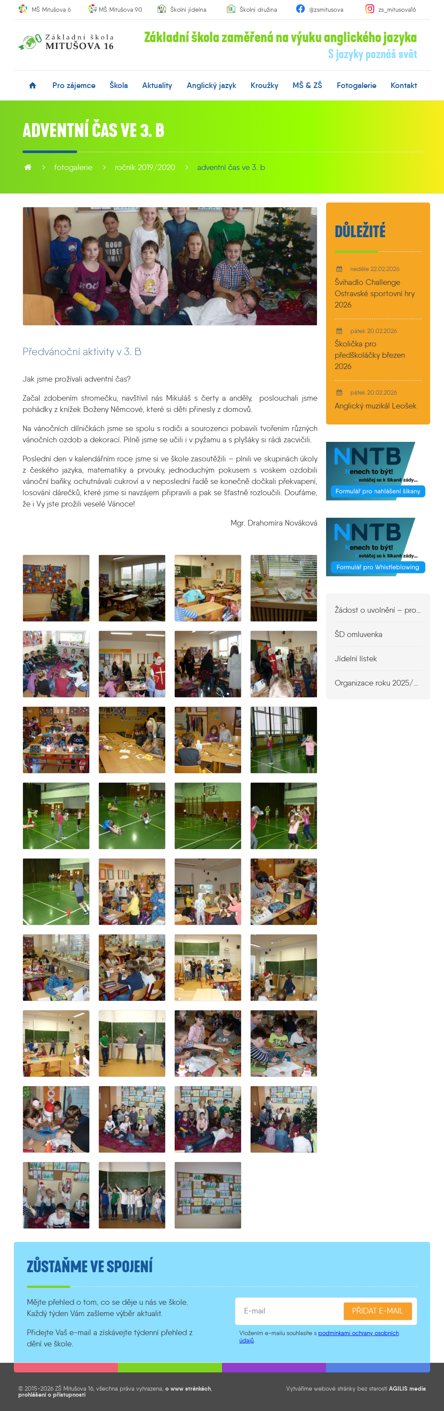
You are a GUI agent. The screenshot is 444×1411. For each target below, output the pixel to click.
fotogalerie (356, 85)
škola (119, 85)
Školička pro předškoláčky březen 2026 (370, 355)
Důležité (360, 232)
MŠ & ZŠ (307, 85)
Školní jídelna (188, 9)
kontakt (404, 85)
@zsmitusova (326, 9)
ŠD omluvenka (358, 634)
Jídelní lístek (356, 658)
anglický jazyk (211, 85)
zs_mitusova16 (397, 9)
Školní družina (258, 9)
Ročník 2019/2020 (145, 167)
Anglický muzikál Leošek (376, 406)
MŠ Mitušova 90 (120, 9)
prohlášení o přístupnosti (51, 1394)
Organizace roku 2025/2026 (378, 683)
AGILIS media (407, 1388)
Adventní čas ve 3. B (231, 167)
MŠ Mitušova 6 (51, 9)
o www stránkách (188, 1388)
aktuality (157, 85)
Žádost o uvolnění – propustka (378, 610)
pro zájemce (73, 85)
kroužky (264, 85)
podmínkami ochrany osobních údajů (319, 1336)
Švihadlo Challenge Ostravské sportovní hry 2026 (375, 294)
